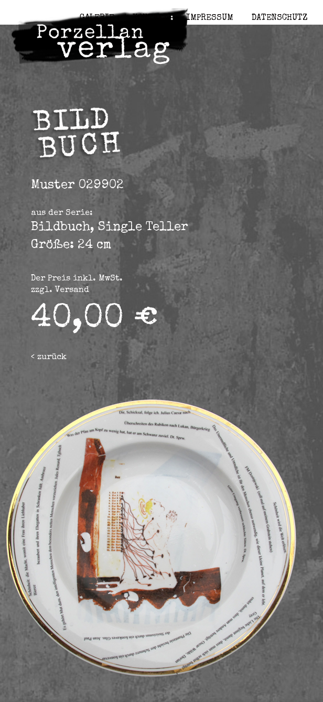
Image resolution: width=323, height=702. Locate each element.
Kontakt (150, 18)
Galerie (97, 18)
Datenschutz (279, 18)
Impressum (209, 18)
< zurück (49, 357)
